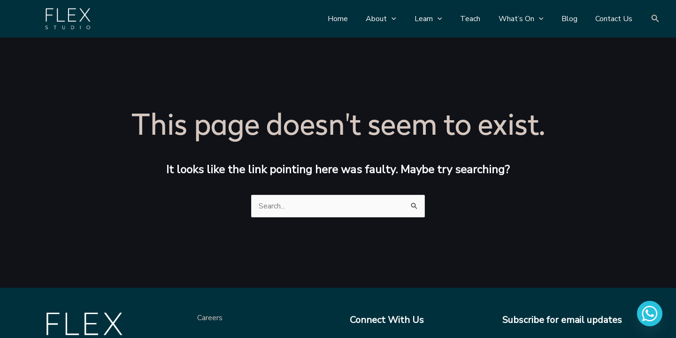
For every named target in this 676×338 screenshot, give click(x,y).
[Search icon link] (655, 19)
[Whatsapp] (649, 313)
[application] (409, 18)
